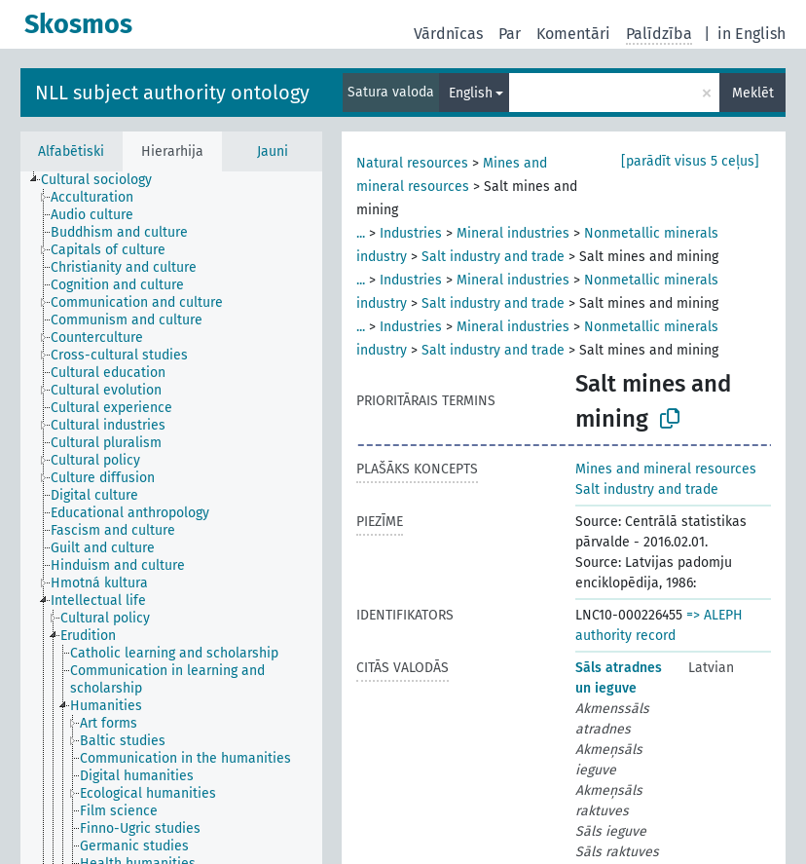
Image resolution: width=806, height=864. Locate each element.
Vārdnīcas (448, 33)
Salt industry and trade (493, 256)
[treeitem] (104, 180)
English (471, 93)
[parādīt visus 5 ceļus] (690, 161)
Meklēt (753, 93)
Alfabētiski (71, 151)
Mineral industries (513, 233)
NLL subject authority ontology (172, 92)
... (360, 233)
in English (751, 33)
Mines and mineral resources (665, 469)
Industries (411, 233)
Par (509, 33)
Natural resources (412, 163)
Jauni (272, 151)
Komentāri (573, 33)
